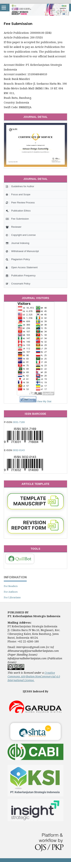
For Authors (11, 591)
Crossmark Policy (18, 283)
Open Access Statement (21, 267)
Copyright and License (21, 235)
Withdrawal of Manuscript (22, 251)
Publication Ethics (18, 210)
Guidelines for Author (20, 186)
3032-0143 (19, 450)
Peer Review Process (20, 202)
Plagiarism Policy (18, 259)
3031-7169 (19, 422)
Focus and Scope (18, 194)
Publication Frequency (21, 275)
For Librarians (12, 597)
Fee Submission (17, 218)
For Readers (11, 586)
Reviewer (13, 226)
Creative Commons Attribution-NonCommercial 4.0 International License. (34, 676)
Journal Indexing (17, 243)
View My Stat (44, 401)
